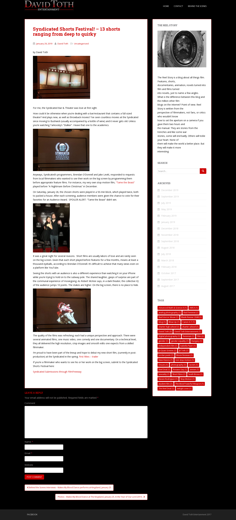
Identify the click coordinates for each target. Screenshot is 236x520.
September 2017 (170, 279)
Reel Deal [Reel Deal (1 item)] (164, 369)
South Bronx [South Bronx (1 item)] (195, 374)
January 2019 (168, 222)
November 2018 (169, 234)
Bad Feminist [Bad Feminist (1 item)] (191, 312)
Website (29, 464)
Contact (178, 6)
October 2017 (168, 273)
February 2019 (169, 215)
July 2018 (166, 254)
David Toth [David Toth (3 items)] (165, 331)
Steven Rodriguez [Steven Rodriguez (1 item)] (168, 379)
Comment (30, 403)
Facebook (32, 514)
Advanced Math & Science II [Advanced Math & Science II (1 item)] (173, 307)
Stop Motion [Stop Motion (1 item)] (187, 379)
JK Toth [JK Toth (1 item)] (183, 350)
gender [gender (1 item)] (163, 341)
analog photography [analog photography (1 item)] (170, 312)
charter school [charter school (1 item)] (190, 326)
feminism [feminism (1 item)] (188, 336)
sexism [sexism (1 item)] (194, 369)
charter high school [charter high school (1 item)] (169, 326)
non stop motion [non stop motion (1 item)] (185, 360)
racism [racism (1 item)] (193, 364)
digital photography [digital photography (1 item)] (169, 336)
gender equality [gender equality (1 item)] (179, 341)
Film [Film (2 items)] (200, 336)
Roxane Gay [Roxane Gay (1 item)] (180, 369)
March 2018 (167, 260)
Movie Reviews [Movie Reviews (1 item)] (184, 355)
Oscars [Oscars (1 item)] (163, 364)
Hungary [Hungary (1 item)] (196, 341)
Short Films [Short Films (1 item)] (178, 374)
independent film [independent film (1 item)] (168, 345)
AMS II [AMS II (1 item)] (194, 307)
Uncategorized (81, 43)
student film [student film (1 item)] (165, 383)
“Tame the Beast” (125, 182)
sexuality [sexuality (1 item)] (164, 374)
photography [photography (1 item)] (178, 364)
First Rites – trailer (88, 356)
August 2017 (168, 286)
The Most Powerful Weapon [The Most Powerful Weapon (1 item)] (189, 383)
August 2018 (168, 247)
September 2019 (170, 196)
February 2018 (169, 266)
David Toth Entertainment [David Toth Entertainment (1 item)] (188, 331)
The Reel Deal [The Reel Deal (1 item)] (166, 388)
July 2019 (166, 202)
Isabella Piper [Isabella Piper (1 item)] (188, 345)
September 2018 (170, 241)
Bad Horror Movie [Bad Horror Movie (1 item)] (168, 317)
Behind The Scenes (197, 6)
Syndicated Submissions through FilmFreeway (57, 371)
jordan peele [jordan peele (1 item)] (166, 355)
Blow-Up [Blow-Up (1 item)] (174, 322)
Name (29, 441)
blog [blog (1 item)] (162, 322)
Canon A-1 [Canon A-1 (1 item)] (188, 322)
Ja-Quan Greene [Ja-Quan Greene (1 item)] (167, 350)
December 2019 (169, 190)
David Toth (63, 43)
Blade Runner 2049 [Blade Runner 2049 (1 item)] (191, 317)
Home (166, 6)
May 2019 (166, 209)
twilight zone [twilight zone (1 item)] (184, 388)
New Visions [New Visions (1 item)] (166, 360)
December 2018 (169, 228)
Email (28, 453)
